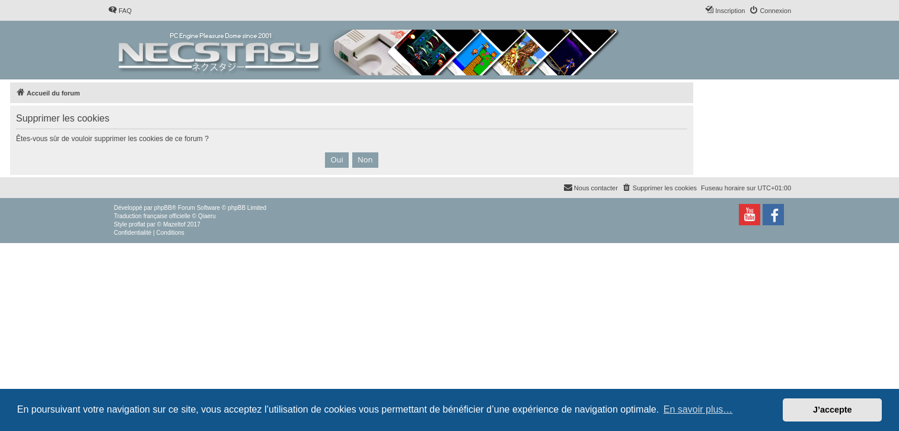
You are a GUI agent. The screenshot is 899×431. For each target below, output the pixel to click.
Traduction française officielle (152, 216)
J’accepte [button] (832, 409)
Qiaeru (207, 216)
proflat (137, 224)
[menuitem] (120, 11)
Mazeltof (174, 224)
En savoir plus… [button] (698, 409)
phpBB (163, 208)
